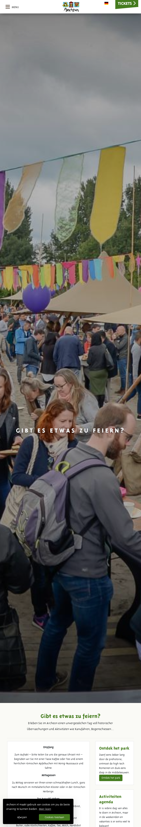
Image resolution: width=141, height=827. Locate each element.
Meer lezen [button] (45, 808)
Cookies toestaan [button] (54, 817)
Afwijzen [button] (22, 817)
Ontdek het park (111, 777)
